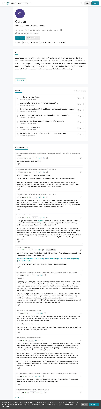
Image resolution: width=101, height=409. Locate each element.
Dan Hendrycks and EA (29, 115)
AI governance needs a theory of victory (28, 298)
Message (20, 38)
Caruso (22, 87)
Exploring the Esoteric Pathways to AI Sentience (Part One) (43, 122)
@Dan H (40, 209)
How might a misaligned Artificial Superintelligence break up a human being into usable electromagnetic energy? (48, 142)
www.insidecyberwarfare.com (26, 33)
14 (79, 86)
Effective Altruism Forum (19, 3)
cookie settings (46, 404)
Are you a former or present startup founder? (38, 91)
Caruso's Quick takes (31, 85)
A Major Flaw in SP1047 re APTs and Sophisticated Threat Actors (45, 103)
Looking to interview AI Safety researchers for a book (41, 109)
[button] (40, 146)
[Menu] (3, 3)
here (7, 406)
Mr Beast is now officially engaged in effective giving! (32, 378)
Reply (18, 152)
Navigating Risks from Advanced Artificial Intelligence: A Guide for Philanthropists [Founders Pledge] (46, 260)
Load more (19, 386)
